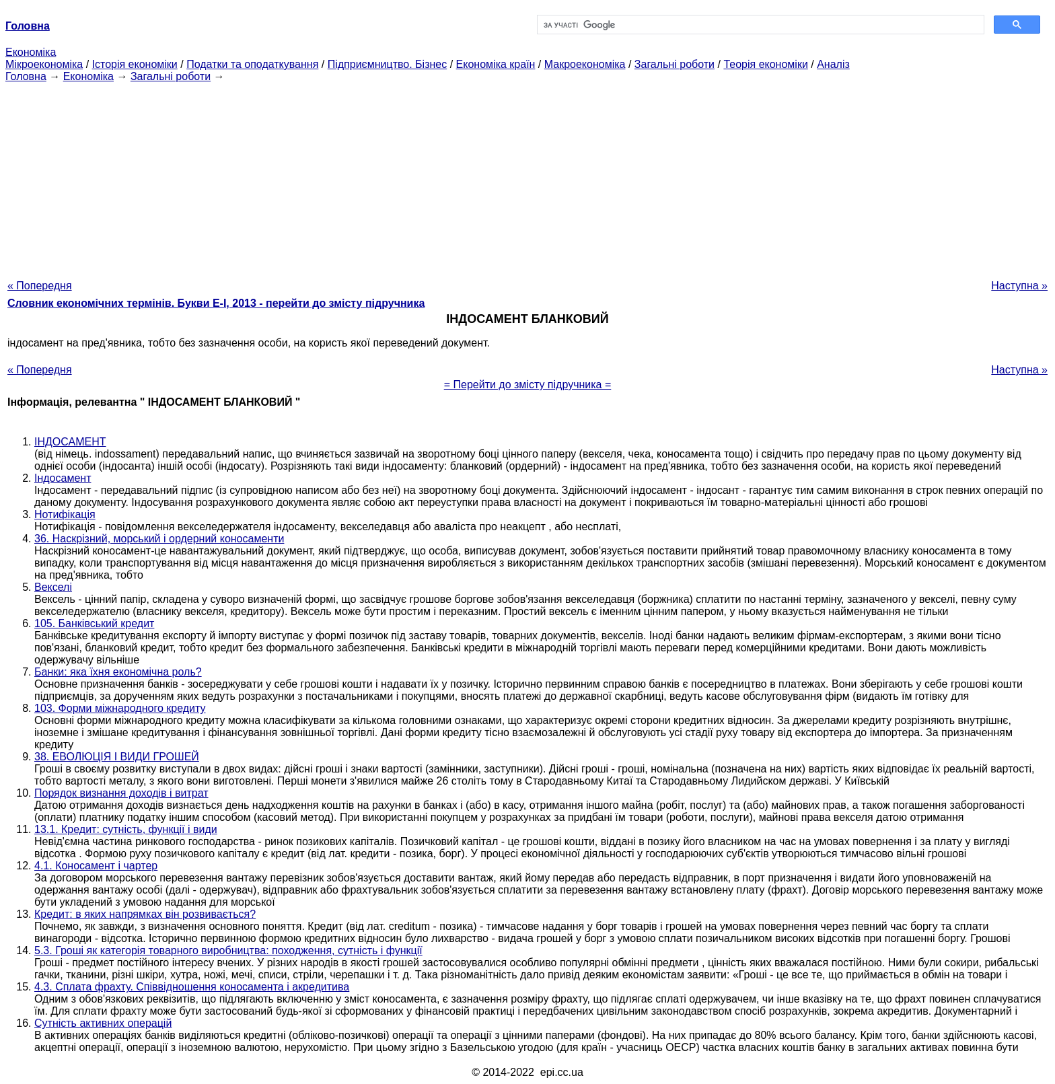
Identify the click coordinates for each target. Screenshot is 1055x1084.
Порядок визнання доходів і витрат (121, 793)
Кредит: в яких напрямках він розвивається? (145, 914)
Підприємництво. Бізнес (387, 64)
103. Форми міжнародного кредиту (120, 708)
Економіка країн (496, 64)
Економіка (30, 52)
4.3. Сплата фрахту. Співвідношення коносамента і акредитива (191, 986)
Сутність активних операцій (103, 1023)
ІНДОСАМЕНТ (70, 441)
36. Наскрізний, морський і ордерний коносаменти (159, 538)
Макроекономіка (585, 64)
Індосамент (62, 478)
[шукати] (759, 25)
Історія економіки (135, 64)
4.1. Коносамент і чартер (95, 865)
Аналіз (833, 64)
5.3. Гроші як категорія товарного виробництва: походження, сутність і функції (228, 950)
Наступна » (1019, 285)
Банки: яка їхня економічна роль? (118, 672)
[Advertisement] (527, 177)
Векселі (53, 587)
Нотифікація (65, 514)
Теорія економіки (765, 64)
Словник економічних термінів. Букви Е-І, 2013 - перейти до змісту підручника (216, 303)
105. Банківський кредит (94, 623)
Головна (25, 76)
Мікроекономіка (44, 64)
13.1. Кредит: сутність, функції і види (125, 829)
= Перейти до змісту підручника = (528, 384)
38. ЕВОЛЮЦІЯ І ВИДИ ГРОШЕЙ (116, 756)
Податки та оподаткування (252, 64)
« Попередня (39, 285)
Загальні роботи (674, 64)
